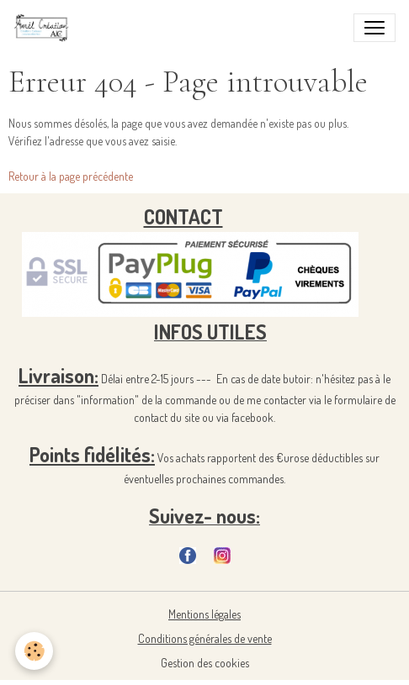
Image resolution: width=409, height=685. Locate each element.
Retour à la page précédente (70, 176)
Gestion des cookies (205, 663)
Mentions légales (204, 614)
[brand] (45, 27)
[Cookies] (34, 651)
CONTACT (183, 216)
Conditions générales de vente (205, 638)
